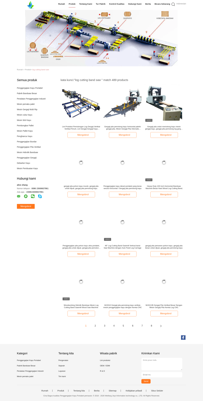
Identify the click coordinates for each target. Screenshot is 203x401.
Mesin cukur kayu (24, 115)
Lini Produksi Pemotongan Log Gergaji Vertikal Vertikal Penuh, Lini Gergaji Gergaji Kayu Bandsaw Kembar (81, 128)
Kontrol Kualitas (116, 4)
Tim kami (62, 376)
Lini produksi (105, 360)
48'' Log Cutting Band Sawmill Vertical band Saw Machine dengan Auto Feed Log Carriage (122, 247)
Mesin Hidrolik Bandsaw (27, 152)
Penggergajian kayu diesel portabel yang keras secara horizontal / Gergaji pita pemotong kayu (122, 187)
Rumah (61, 4)
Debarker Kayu (23, 163)
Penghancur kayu (24, 136)
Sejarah (61, 366)
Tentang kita (79, 391)
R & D (102, 371)
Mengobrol (25, 206)
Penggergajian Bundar (27, 141)
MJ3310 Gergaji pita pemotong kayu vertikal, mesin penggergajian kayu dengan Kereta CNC (122, 306)
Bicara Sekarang (162, 4)
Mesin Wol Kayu (24, 120)
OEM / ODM (105, 366)
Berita (148, 4)
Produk (72, 4)
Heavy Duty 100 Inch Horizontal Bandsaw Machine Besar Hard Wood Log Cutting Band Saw (164, 187)
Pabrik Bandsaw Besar (27, 93)
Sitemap (112, 391)
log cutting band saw (40, 70)
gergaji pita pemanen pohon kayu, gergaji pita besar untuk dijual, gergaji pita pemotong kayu (164, 247)
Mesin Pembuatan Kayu (27, 168)
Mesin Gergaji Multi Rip (27, 109)
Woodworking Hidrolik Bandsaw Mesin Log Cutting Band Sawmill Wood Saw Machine (81, 306)
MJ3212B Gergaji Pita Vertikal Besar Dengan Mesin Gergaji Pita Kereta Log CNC (164, 306)
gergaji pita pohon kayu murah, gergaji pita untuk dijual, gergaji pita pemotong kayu (81, 187)
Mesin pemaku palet (26, 104)
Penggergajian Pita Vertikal (29, 147)
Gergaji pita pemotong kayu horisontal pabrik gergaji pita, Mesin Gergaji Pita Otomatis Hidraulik (122, 128)
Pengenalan (63, 360)
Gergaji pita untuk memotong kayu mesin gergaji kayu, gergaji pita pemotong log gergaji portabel (164, 128)
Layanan (61, 371)
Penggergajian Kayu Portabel (30, 88)
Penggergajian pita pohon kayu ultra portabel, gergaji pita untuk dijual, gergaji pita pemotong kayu (81, 247)
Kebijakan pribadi (134, 391)
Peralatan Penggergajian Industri (31, 99)
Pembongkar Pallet (25, 125)
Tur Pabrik (100, 4)
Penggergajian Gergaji (27, 158)
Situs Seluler (157, 391)
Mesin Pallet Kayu (25, 131)
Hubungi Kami (135, 4)
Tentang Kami (85, 4)
